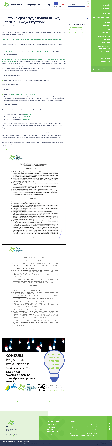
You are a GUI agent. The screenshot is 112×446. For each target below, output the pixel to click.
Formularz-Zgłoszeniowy (10, 150)
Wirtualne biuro (92, 433)
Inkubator (73, 425)
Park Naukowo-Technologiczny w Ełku (22, 4)
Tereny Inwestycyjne (93, 431)
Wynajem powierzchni (77, 429)
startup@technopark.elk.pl (41, 52)
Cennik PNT (91, 435)
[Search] (76, 5)
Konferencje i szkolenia (77, 435)
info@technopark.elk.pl (17, 436)
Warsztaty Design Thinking (77, 33)
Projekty (72, 427)
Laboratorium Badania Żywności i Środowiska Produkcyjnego (94, 427)
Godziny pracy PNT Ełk (75, 30)
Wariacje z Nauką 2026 (75, 27)
